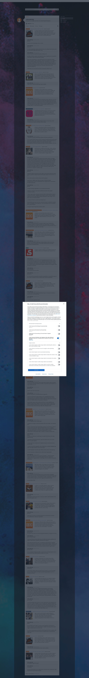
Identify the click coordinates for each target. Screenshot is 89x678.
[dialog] (44, 339)
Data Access (44, 374)
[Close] (64, 304)
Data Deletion (38, 374)
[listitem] (44, 323)
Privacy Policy (50, 374)
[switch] (58, 326)
